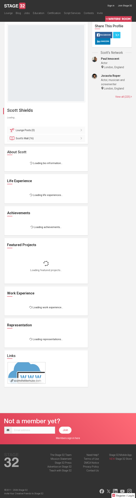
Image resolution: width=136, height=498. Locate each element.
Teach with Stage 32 (60, 470)
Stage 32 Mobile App (120, 455)
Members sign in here (68, 438)
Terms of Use (91, 458)
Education (38, 13)
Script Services (72, 13)
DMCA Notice (91, 462)
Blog (18, 13)
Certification (54, 13)
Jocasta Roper (111, 75)
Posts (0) (47, 130)
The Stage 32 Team (61, 455)
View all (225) (123, 96)
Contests (89, 13)
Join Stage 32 (125, 5)
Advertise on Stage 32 (59, 466)
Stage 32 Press (63, 462)
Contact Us (92, 470)
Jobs (27, 13)
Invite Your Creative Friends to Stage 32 (23, 493)
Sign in (110, 5)
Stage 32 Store (123, 458)
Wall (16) (47, 138)
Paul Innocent (110, 58)
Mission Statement (61, 458)
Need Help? (93, 455)
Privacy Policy (91, 466)
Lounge (8, 13)
